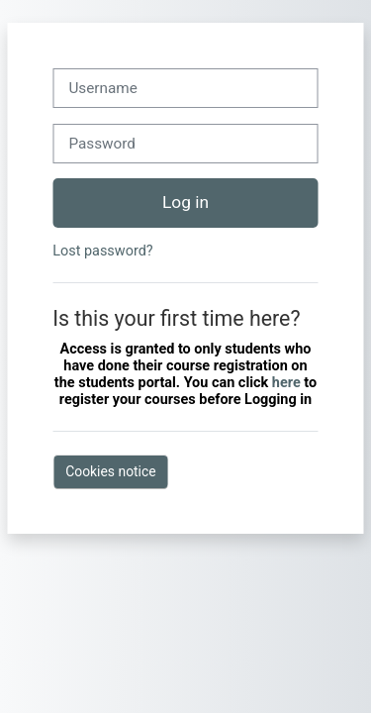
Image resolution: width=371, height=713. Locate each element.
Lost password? (102, 251)
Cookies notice (110, 471)
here (288, 382)
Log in (185, 202)
